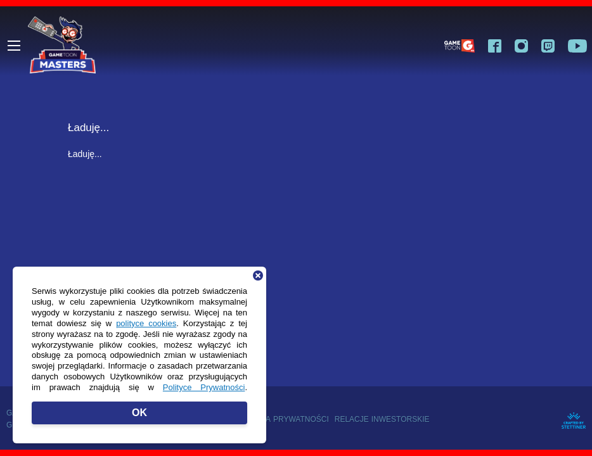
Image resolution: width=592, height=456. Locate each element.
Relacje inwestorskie (382, 419)
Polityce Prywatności (204, 387)
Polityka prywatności (280, 419)
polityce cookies (146, 323)
